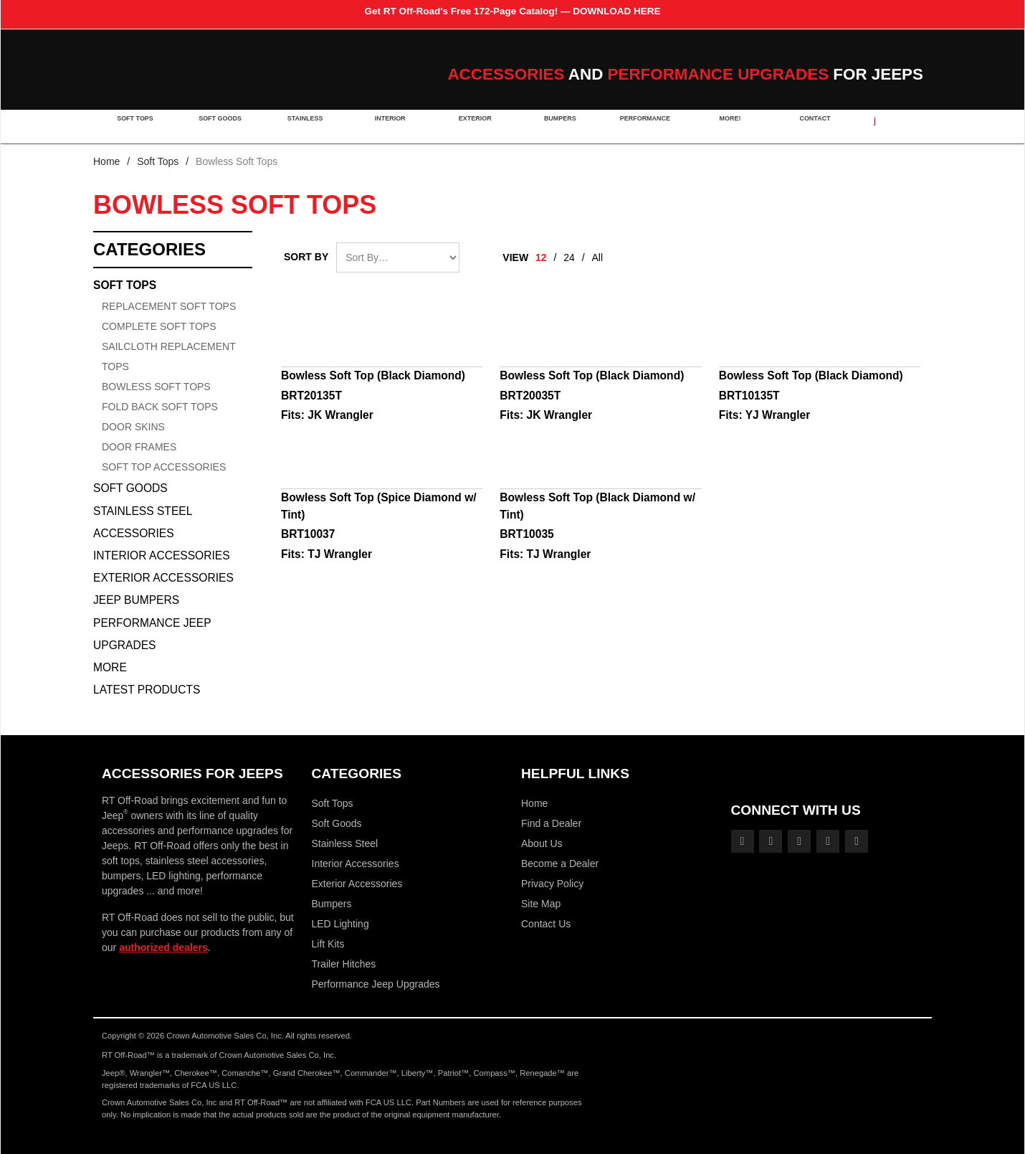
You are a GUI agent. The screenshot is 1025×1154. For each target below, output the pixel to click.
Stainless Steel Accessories (142, 522)
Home (106, 161)
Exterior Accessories (163, 578)
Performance (638, 126)
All (598, 257)
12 (541, 257)
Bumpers (554, 126)
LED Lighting (340, 924)
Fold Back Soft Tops (160, 406)
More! (722, 126)
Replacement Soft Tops (169, 306)
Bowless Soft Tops (156, 386)
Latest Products (146, 690)
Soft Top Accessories (164, 467)
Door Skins (133, 426)
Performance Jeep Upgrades (152, 634)
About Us (542, 843)
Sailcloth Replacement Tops (168, 356)
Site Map (541, 903)
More (110, 667)
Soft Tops (135, 126)
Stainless (303, 126)
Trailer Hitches (344, 964)
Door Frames (139, 447)
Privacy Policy (552, 883)
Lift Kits (328, 944)
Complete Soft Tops (159, 326)
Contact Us (546, 924)
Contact (806, 126)
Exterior (471, 126)
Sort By (306, 257)
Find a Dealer (551, 823)
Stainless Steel (345, 843)
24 (569, 257)
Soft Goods (219, 126)
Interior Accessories (161, 555)
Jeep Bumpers (136, 600)
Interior (387, 126)
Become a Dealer (560, 863)
